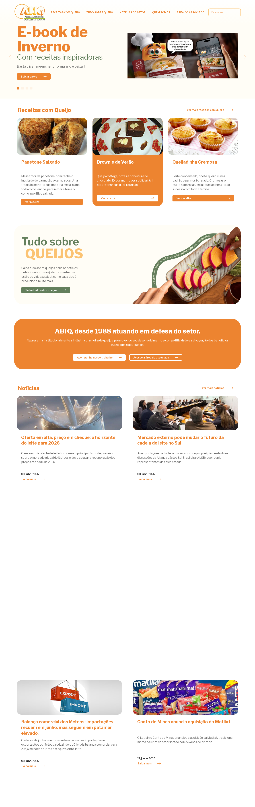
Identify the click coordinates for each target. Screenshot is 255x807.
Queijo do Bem (171, 716)
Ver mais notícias (213, 387)
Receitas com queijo (65, 12)
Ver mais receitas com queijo (205, 109)
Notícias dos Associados (131, 711)
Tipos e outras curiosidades (77, 731)
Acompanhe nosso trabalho (95, 357)
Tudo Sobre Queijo (99, 12)
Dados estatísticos (216, 712)
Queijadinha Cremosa (194, 162)
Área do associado (190, 12)
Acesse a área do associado (151, 357)
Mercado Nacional (126, 706)
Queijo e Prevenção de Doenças (79, 721)
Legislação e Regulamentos (222, 717)
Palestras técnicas (216, 722)
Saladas (19, 721)
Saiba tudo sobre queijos (41, 290)
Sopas (18, 731)
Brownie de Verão (115, 162)
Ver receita (32, 201)
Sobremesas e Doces (28, 726)
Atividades (122, 701)
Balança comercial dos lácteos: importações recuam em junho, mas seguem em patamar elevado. (67, 549)
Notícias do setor (133, 12)
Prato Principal (24, 716)
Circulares (211, 707)
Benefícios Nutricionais (74, 706)
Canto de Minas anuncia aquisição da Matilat (183, 543)
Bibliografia (66, 757)
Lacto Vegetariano (26, 706)
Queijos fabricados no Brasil (77, 736)
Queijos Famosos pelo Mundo (78, 741)
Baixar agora (29, 76)
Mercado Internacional (130, 716)
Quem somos (161, 12)
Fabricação (66, 746)
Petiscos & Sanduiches (29, 711)
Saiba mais (29, 479)
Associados (169, 711)
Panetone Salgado (40, 162)
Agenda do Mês (172, 701)
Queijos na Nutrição (72, 701)
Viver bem (65, 726)
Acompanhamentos (27, 701)
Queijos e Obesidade (72, 716)
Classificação (67, 752)
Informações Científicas (74, 711)
